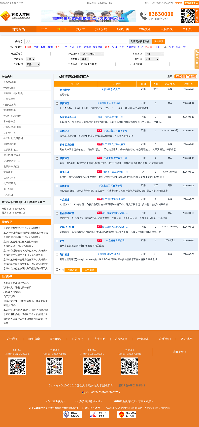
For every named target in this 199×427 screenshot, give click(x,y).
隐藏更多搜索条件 (140, 41)
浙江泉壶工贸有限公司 (110, 185)
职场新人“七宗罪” (12, 292)
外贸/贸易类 (9, 82)
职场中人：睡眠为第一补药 (17, 287)
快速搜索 (159, 41)
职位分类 (123, 29)
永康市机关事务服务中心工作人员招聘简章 (25, 264)
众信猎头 (167, 29)
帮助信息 (56, 339)
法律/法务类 (9, 177)
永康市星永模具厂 (110, 89)
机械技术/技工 (10, 149)
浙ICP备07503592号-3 (131, 385)
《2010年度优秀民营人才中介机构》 (132, 401)
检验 (43, 47)
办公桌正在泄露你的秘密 (16, 283)
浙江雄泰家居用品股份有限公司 (115, 213)
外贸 (121, 47)
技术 (50, 47)
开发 (64, 47)
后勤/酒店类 (9, 144)
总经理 (87, 47)
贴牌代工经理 (67, 227)
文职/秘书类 (9, 132)
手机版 (187, 29)
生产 (57, 47)
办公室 (148, 47)
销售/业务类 (9, 104)
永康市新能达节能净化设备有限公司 (110, 254)
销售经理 (64, 172)
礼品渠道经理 (67, 213)
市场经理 (64, 131)
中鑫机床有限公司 (115, 240)
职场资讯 (145, 29)
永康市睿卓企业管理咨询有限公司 (110, 103)
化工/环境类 (9, 183)
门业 (157, 47)
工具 (164, 47)
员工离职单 (9, 296)
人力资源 (131, 47)
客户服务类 (9, 121)
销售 (107, 47)
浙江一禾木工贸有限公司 (110, 117)
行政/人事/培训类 (12, 127)
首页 (44, 29)
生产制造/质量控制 (13, 138)
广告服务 (78, 339)
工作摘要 (191, 76)
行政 (140, 47)
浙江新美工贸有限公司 (115, 130)
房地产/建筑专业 (11, 155)
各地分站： (6, 2)
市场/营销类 (9, 110)
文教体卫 (8, 172)
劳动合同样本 (10, 305)
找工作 (61, 29)
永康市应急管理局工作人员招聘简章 (22, 228)
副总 (79, 47)
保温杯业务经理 (68, 117)
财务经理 (97, 47)
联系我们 (165, 339)
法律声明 (99, 339)
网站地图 (187, 339)
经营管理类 (9, 99)
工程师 (27, 47)
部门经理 (64, 254)
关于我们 (12, 339)
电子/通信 (8, 189)
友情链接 (121, 339)
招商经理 (64, 103)
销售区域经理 (67, 144)
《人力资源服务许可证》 (88, 401)
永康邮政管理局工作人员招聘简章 (20, 241)
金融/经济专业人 (11, 161)
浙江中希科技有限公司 (115, 158)
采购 (114, 47)
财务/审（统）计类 (13, 93)
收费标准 (143, 339)
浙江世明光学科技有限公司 (115, 144)
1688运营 (65, 89)
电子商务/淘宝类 (11, 166)
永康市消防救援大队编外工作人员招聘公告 (25, 314)
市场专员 (64, 186)
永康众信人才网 (91, 407)
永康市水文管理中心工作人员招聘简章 (23, 255)
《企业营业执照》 (55, 401)
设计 (71, 47)
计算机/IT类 (9, 87)
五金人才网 (17, 2)
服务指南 (34, 339)
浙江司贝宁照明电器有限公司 (115, 199)
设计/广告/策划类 (12, 116)
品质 (36, 47)
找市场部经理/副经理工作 (74, 76)
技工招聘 (101, 29)
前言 (5, 323)
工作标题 (180, 76)
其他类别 (8, 194)
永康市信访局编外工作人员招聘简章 (22, 237)
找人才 (80, 29)
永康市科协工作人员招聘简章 (18, 246)
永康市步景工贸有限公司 (115, 171)
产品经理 (64, 199)
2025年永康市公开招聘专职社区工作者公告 (25, 232)
